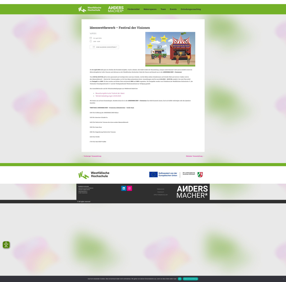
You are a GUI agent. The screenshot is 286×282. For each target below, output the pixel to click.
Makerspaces (150, 9)
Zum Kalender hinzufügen (104, 47)
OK (180, 279)
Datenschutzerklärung (190, 279)
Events (173, 9)
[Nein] (283, 279)
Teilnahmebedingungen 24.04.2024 (108, 96)
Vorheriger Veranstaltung (92, 156)
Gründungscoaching (191, 9)
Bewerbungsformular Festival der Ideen (110, 93)
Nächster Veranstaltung (194, 156)
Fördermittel (134, 9)
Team (163, 9)
